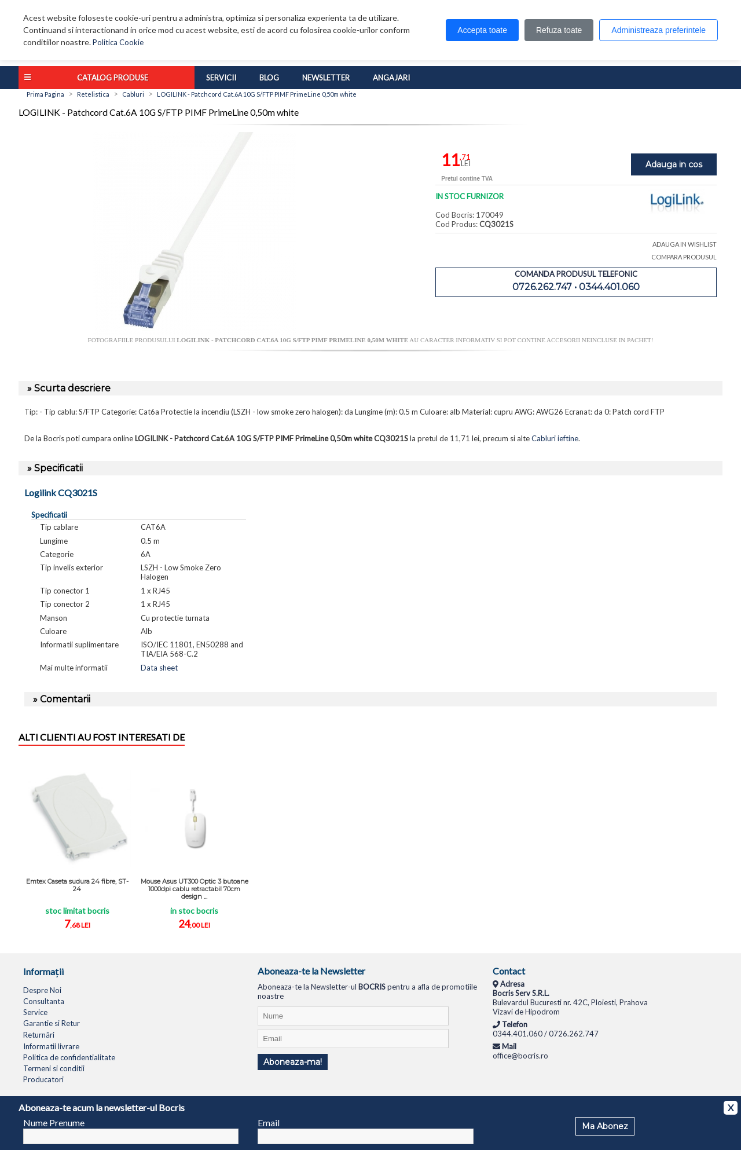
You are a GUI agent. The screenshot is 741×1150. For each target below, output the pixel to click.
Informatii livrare (51, 1046)
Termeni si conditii (54, 1068)
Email (269, 1122)
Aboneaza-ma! (292, 1062)
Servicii (221, 77)
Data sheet (159, 667)
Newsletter (326, 77)
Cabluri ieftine (554, 438)
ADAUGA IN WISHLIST (684, 244)
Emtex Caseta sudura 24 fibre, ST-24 (77, 885)
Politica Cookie (118, 42)
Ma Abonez (605, 1126)
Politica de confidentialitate (69, 1057)
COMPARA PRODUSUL (684, 257)
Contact (509, 970)
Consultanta (43, 1001)
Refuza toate (559, 30)
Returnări (38, 1034)
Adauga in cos (673, 164)
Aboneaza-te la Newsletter (311, 970)
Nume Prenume (54, 1122)
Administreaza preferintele (658, 30)
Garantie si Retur (51, 1023)
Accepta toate (482, 30)
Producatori (43, 1079)
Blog (269, 77)
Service (35, 1012)
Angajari (391, 77)
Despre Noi (42, 990)
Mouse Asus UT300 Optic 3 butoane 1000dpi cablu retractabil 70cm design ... (194, 888)
